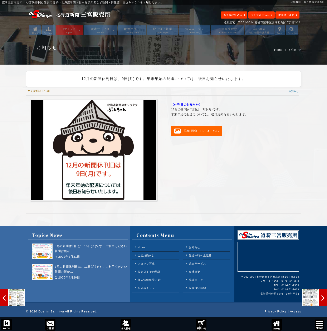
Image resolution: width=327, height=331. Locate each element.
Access (295, 311)
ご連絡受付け (146, 255)
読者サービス (197, 263)
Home (278, 49)
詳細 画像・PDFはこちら (196, 131)
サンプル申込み (260, 15)
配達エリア (196, 279)
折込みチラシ (146, 288)
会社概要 (194, 271)
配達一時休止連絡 (200, 255)
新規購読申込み (233, 15)
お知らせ (295, 49)
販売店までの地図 (149, 271)
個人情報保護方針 (149, 279)
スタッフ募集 (146, 263)
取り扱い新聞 (197, 288)
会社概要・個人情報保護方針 (307, 2)
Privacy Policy (275, 311)
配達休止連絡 (286, 15)
